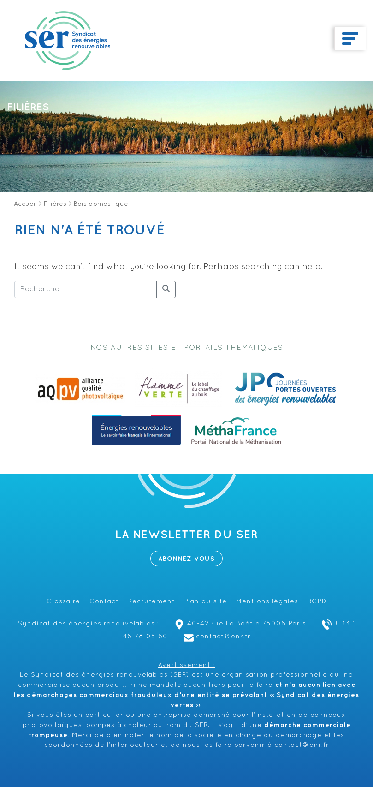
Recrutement (151, 602)
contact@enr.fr (216, 637)
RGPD (317, 602)
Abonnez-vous (186, 559)
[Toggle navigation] (350, 39)
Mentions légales (267, 602)
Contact (104, 602)
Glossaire (63, 602)
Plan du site (205, 602)
